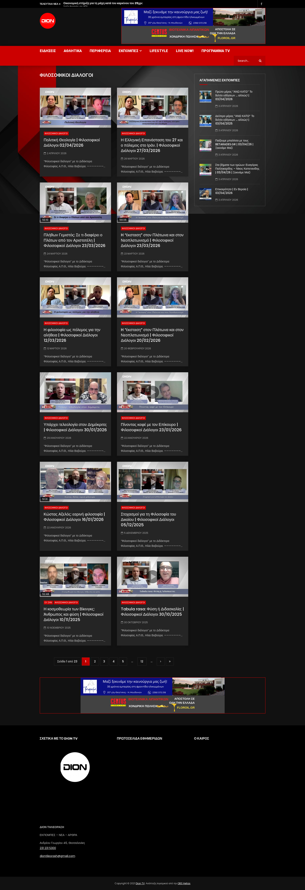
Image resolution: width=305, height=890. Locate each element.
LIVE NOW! (185, 51)
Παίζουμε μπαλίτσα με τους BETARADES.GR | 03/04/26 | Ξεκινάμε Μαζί (234, 144)
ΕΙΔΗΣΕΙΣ (48, 51)
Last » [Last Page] (170, 661)
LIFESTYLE (159, 51)
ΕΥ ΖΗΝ (48, 602)
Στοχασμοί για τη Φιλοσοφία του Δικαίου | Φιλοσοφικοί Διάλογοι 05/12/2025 (148, 519)
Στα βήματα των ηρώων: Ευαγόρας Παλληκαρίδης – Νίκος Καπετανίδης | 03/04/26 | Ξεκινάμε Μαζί (237, 168)
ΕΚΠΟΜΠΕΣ (128, 51)
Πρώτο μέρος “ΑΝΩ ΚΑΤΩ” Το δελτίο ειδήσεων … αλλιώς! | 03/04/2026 (234, 95)
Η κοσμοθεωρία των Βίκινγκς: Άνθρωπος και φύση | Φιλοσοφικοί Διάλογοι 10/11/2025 (74, 614)
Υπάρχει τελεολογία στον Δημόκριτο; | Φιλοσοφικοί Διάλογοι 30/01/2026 (75, 427)
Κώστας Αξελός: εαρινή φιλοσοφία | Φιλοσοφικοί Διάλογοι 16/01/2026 (74, 516)
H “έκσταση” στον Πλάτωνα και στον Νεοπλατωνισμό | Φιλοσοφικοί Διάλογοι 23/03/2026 (152, 240)
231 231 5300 (48, 848)
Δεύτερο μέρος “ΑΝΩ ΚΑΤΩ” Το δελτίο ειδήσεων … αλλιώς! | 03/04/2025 (234, 119)
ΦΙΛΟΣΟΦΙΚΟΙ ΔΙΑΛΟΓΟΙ (56, 133)
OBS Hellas (184, 883)
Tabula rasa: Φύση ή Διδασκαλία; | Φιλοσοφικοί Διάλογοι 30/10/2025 (152, 611)
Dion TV (140, 883)
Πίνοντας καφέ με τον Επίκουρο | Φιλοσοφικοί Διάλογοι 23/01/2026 (151, 427)
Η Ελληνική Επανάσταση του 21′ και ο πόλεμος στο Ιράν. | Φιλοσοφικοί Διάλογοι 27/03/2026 (152, 145)
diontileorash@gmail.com (57, 856)
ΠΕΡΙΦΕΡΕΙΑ (100, 51)
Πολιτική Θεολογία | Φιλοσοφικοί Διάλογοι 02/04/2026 (72, 142)
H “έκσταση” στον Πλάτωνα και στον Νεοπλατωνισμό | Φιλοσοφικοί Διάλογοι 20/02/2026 (152, 335)
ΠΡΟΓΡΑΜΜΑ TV (215, 51)
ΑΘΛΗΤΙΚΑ (73, 51)
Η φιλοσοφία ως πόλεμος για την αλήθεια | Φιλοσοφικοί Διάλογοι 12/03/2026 (72, 335)
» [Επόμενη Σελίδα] (161, 661)
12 (142, 661)
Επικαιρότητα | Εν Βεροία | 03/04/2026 (231, 191)
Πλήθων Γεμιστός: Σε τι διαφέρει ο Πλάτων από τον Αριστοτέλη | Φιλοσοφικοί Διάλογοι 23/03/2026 (74, 240)
